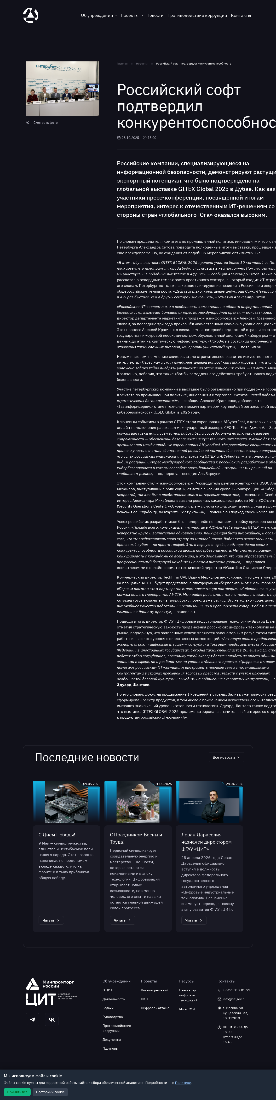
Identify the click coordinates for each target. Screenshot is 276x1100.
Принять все (17, 1092)
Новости (155, 15)
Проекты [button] (129, 15)
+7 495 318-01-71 (234, 990)
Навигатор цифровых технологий (188, 995)
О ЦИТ (107, 990)
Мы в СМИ (187, 1009)
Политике (183, 1082)
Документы (112, 1039)
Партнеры (110, 1048)
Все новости (226, 757)
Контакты (241, 15)
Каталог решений (154, 990)
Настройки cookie (50, 1092)
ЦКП (144, 999)
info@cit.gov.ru (232, 999)
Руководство (113, 1017)
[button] (32, 1019)
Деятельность (114, 999)
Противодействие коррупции (197, 15)
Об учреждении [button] (97, 15)
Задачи (108, 1008)
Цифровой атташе (155, 1008)
